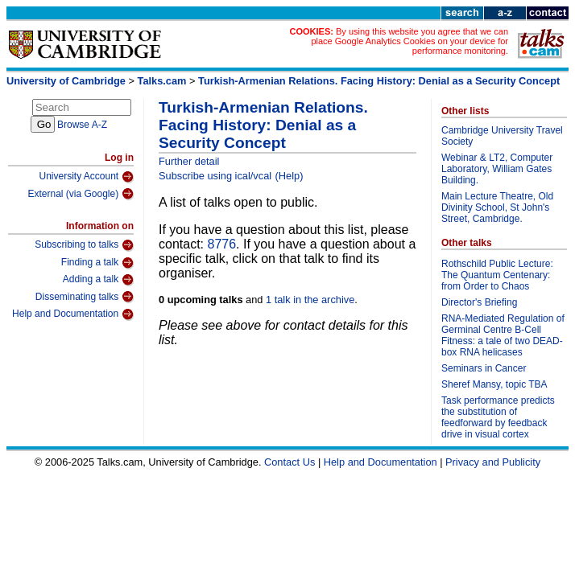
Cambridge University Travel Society (502, 136)
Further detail (189, 161)
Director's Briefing (479, 302)
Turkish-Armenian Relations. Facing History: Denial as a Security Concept (379, 81)
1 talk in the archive (310, 300)
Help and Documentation (73, 314)
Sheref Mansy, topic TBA (494, 384)
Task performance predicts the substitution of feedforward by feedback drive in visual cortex (498, 417)
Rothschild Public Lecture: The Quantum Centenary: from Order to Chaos (497, 275)
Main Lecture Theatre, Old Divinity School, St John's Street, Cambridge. (497, 207)
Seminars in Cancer (483, 368)
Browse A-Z (82, 124)
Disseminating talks (84, 296)
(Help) (289, 176)
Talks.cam (162, 81)
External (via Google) (80, 193)
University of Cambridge (66, 81)
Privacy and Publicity (492, 462)
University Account (86, 176)
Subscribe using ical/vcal (215, 176)
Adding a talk (98, 279)
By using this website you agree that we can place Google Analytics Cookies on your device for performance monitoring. (409, 41)
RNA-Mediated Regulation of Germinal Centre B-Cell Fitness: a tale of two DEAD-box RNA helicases (503, 335)
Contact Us (289, 462)
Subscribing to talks (84, 245)
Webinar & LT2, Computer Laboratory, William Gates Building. (496, 169)
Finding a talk (97, 263)
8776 (221, 244)
